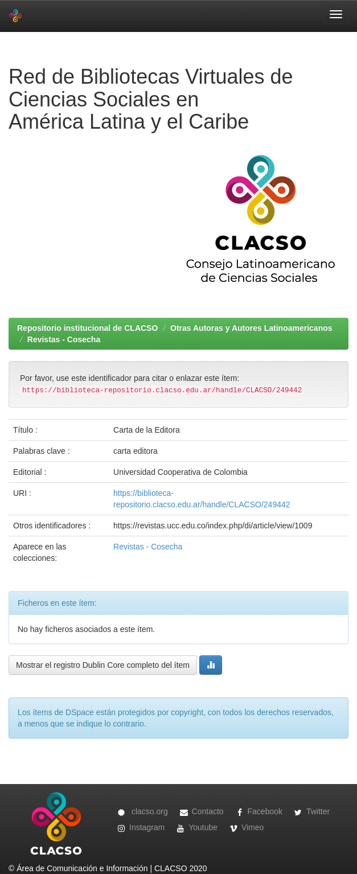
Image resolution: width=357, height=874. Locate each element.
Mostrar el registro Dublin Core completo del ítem (103, 665)
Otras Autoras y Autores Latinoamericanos (251, 328)
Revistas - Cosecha (63, 339)
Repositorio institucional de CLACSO (87, 328)
